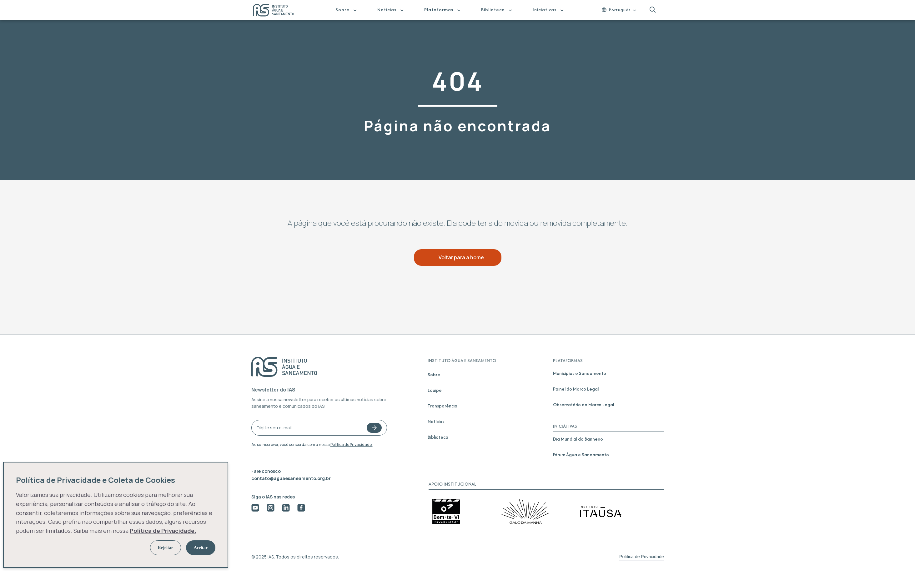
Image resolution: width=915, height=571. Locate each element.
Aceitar (201, 547)
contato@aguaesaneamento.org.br (291, 478)
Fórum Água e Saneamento (581, 454)
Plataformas (438, 9)
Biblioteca (493, 9)
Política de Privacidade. (351, 444)
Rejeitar (165, 547)
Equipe (435, 390)
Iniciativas (544, 9)
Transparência (442, 405)
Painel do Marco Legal (576, 389)
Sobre (342, 9)
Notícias (386, 9)
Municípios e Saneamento (579, 373)
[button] (652, 10)
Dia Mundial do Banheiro (578, 439)
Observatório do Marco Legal (583, 404)
